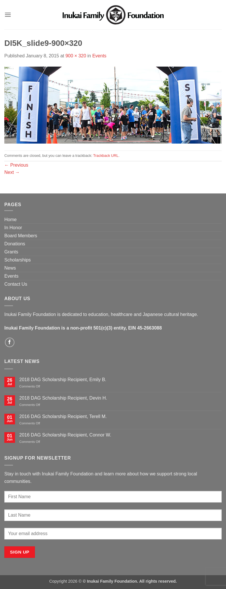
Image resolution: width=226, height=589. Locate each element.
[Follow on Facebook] (9, 342)
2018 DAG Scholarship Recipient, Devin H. (63, 398)
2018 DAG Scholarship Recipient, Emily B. (62, 379)
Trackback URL (106, 155)
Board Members (20, 235)
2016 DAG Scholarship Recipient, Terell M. (63, 416)
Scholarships (17, 259)
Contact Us (15, 284)
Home (10, 219)
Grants (11, 251)
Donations (14, 243)
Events (99, 55)
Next (12, 172)
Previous (16, 165)
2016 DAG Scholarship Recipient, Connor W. (65, 434)
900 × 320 (76, 55)
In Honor (13, 227)
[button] (7, 14)
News (10, 268)
